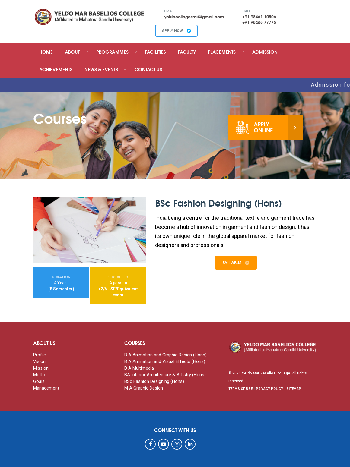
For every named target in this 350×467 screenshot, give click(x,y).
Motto (39, 374)
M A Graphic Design (143, 388)
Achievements (55, 69)
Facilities (155, 51)
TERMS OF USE (240, 389)
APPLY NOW (176, 31)
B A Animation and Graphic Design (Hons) (165, 355)
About (72, 51)
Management (46, 388)
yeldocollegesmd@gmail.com (194, 16)
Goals (39, 381)
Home (46, 51)
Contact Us (148, 69)
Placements (222, 51)
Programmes (112, 51)
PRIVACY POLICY (269, 389)
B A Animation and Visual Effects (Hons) (164, 361)
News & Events (101, 69)
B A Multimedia (139, 368)
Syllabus (236, 262)
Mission (41, 368)
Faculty (187, 51)
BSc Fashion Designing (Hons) (154, 381)
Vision (39, 361)
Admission (265, 51)
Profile (39, 355)
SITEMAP (293, 389)
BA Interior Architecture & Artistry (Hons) (165, 374)
